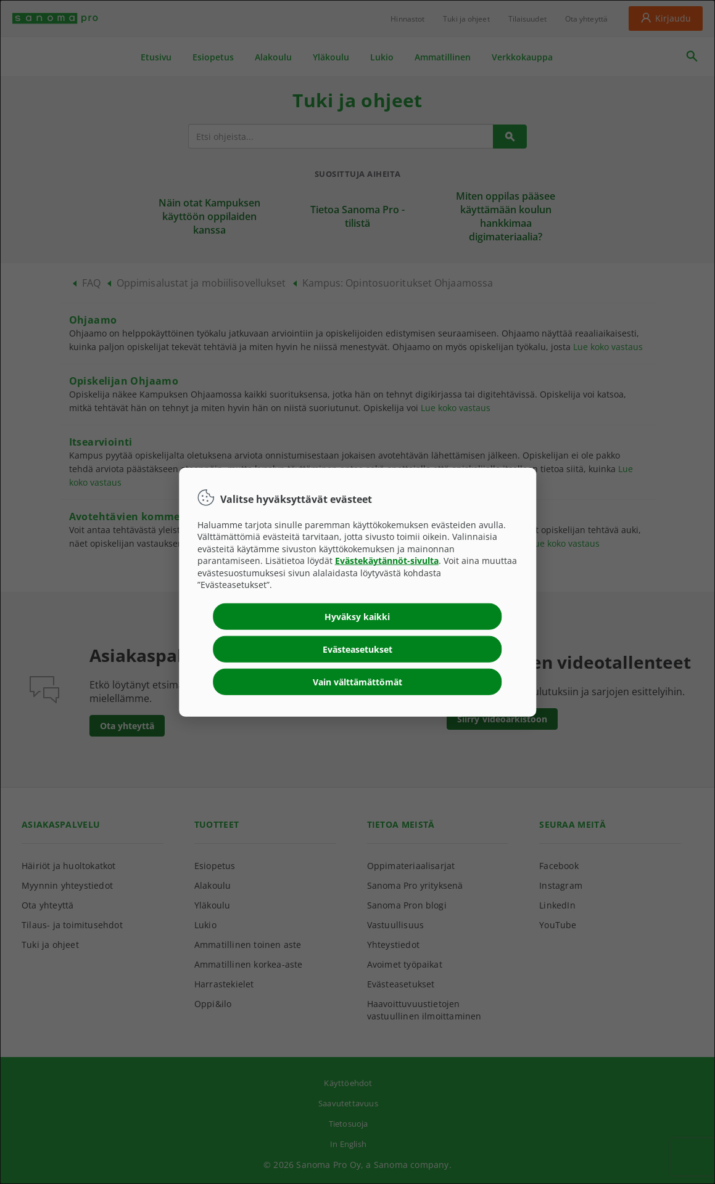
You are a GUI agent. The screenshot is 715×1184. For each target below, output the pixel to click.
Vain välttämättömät (357, 682)
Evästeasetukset (357, 649)
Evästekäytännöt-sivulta (387, 560)
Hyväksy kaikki (357, 617)
